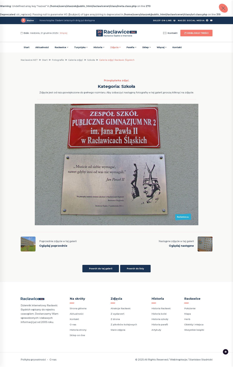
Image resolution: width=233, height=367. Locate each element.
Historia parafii (160, 324)
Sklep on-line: (162, 20)
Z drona (115, 319)
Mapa (187, 313)
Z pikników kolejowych (124, 324)
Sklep (145, 47)
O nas (73, 324)
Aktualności (42, 47)
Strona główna (78, 308)
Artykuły (156, 329)
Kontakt (170, 33)
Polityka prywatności (33, 359)
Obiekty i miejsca (193, 324)
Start (26, 47)
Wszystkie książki (194, 329)
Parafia (130, 47)
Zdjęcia (114, 47)
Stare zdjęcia (118, 329)
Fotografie (58, 60)
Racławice (60, 47)
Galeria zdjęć (75, 60)
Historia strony (78, 329)
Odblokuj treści (196, 33)
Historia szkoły (160, 319)
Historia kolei (159, 313)
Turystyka (79, 47)
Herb (187, 319)
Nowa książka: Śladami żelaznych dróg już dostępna (67, 20)
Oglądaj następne (181, 245)
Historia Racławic (161, 308)
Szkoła (91, 60)
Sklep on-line (77, 335)
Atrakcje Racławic (121, 308)
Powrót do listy (135, 268)
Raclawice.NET (29, 60)
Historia (98, 47)
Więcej (63, 33)
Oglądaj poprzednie (53, 245)
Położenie (190, 308)
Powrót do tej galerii (100, 268)
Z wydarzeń (117, 313)
